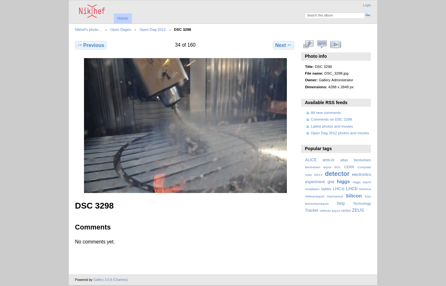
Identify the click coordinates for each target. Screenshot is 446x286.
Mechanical (335, 196)
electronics (361, 174)
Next (283, 45)
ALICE (311, 160)
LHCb (352, 188)
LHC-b (338, 189)
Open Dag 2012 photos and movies (340, 133)
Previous (90, 45)
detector (337, 173)
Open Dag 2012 (152, 29)
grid (330, 182)
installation (312, 189)
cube (308, 174)
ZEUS (358, 210)
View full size (308, 44)
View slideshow (335, 44)
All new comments (326, 112)
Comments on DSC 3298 (331, 119)
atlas (344, 160)
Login (367, 5)
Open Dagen (120, 29)
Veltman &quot (330, 210)
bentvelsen (362, 160)
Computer (364, 167)
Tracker (311, 210)
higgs (343, 181)
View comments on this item (322, 44)
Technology (362, 203)
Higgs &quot (361, 182)
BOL (338, 167)
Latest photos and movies (332, 126)
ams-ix (328, 160)
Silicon (354, 195)
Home (122, 18)
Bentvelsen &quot (318, 167)
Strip (341, 203)
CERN (349, 167)
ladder (326, 189)
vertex (346, 210)
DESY (318, 174)
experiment (315, 182)
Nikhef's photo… (88, 29)
